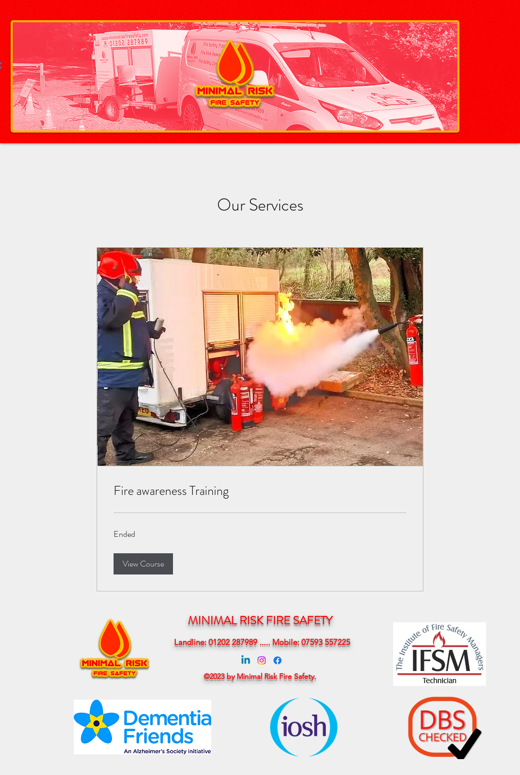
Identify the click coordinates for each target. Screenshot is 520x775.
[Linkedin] (245, 660)
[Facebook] (277, 660)
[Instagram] (261, 660)
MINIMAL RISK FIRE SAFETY (260, 620)
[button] (143, 563)
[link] (260, 491)
